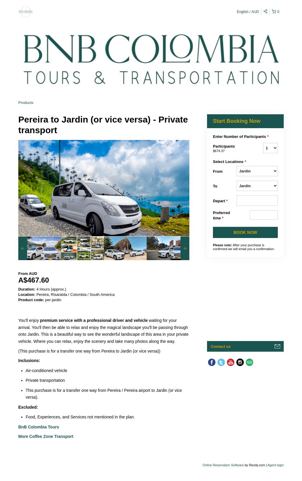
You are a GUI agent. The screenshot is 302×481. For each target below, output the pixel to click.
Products (25, 102)
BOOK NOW (245, 232)
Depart (220, 201)
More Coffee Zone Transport (46, 436)
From (218, 171)
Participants (225, 149)
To (215, 186)
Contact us (221, 346)
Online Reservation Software (223, 465)
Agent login (275, 465)
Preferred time (221, 216)
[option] (39, 248)
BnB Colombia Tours (39, 427)
